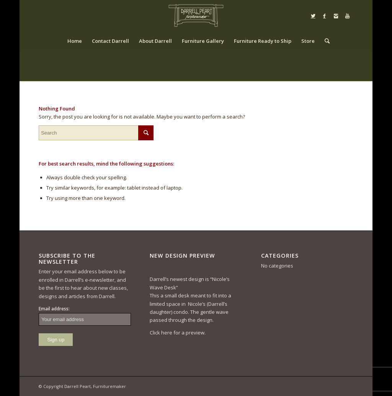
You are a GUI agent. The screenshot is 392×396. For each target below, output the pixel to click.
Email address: (54, 308)
